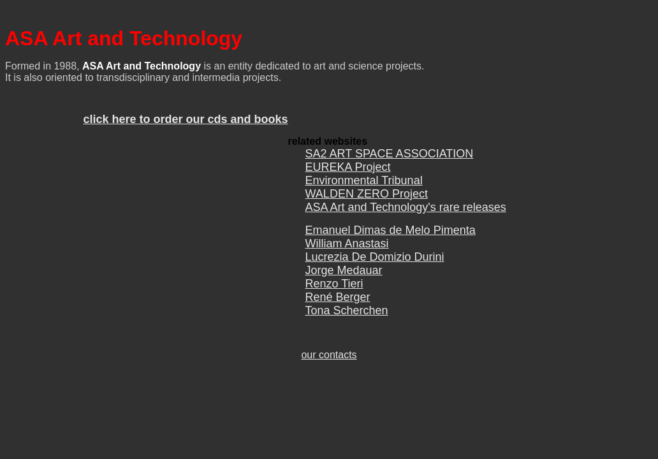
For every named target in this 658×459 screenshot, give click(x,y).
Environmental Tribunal (364, 186)
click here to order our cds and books (185, 123)
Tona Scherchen (346, 318)
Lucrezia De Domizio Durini (374, 264)
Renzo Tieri (334, 291)
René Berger (337, 304)
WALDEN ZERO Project (366, 199)
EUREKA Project (348, 172)
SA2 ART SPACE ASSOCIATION (389, 159)
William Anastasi (347, 251)
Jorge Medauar (344, 278)
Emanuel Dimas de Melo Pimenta (390, 237)
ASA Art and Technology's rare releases (405, 213)
